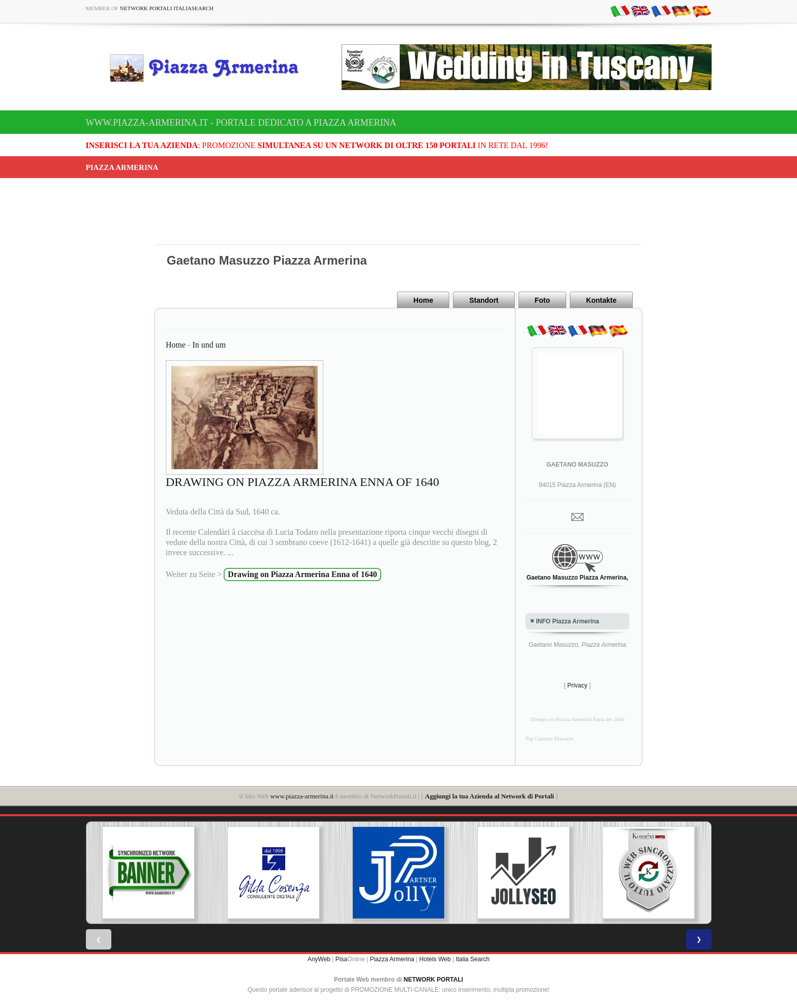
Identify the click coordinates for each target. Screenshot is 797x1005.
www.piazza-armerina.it (302, 796)
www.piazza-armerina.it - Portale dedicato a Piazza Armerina (241, 123)
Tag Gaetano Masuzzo (550, 738)
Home (423, 300)
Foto (542, 300)
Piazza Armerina (392, 959)
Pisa (341, 959)
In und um (209, 344)
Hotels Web (435, 959)
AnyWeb (319, 959)
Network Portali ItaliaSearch (167, 8)
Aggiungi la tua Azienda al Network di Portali (489, 796)
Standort (484, 300)
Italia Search (472, 959)
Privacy (577, 685)
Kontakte (601, 300)
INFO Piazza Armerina (567, 621)
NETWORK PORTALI (433, 979)
